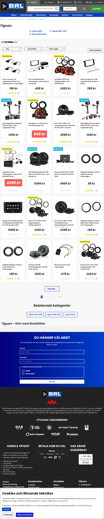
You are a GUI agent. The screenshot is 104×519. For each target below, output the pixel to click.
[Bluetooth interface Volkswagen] (65, 268)
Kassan (97, 8)
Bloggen (89, 15)
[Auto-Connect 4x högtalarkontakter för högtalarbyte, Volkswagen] (13, 82)
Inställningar (8, 515)
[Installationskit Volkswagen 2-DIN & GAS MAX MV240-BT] (13, 175)
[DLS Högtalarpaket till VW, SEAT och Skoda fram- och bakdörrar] (39, 175)
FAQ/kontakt (33, 487)
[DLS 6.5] (39, 224)
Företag (100, 2)
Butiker (6, 482)
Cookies (31, 485)
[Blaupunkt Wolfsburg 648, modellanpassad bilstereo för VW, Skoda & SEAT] (13, 224)
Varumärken (77, 15)
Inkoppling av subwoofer (13, 487)
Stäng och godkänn (24, 515)
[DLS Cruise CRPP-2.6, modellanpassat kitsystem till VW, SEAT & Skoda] (65, 126)
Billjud (13, 15)
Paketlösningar (26, 15)
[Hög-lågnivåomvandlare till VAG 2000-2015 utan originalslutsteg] (91, 126)
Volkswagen (31, 19)
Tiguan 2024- (37, 31)
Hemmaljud (41, 15)
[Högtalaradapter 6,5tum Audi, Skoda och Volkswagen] (91, 175)
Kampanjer (53, 15)
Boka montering (10, 484)
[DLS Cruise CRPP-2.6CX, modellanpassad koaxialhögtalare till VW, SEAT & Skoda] (65, 224)
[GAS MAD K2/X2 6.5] (65, 82)
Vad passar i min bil (15, 19)
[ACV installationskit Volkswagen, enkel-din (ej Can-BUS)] (39, 82)
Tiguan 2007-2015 (59, 31)
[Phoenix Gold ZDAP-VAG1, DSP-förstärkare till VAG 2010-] (65, 175)
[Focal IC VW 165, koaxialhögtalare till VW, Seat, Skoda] (39, 268)
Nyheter (65, 15)
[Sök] (43, 8)
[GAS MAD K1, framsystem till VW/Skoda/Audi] (39, 126)
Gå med (52, 382)
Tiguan (41, 19)
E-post (22, 348)
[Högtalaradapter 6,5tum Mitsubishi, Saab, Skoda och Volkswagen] (91, 224)
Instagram (86, 485)
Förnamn (23, 357)
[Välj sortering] (95, 50)
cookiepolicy (63, 501)
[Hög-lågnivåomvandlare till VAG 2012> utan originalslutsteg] (13, 126)
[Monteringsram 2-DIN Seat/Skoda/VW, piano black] (91, 82)
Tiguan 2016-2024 (39, 34)
